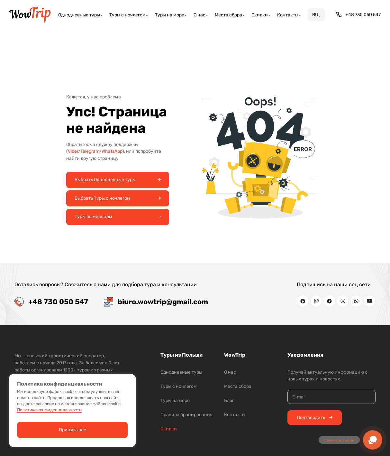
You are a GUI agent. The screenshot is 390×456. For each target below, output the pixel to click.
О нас (230, 372)
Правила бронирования (186, 414)
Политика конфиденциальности (49, 409)
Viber (73, 151)
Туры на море (175, 400)
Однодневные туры (181, 372)
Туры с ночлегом (178, 386)
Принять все (72, 430)
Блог (229, 400)
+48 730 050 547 (358, 14)
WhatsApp (112, 151)
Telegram (89, 151)
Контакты (234, 414)
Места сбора (237, 386)
